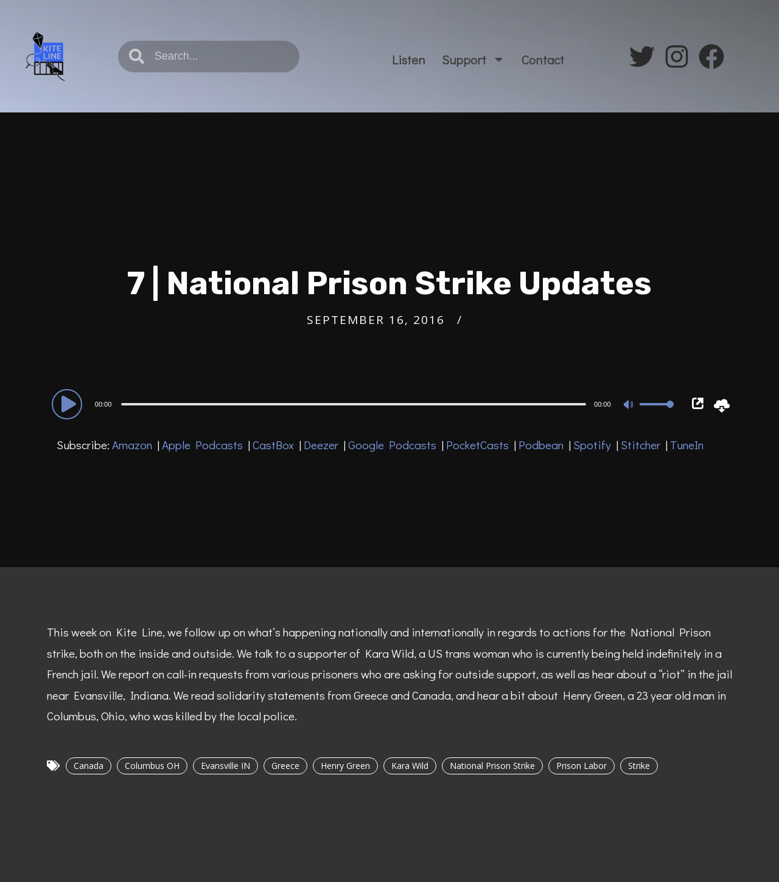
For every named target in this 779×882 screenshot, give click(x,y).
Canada (88, 765)
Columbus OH (152, 765)
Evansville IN (225, 765)
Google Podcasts (392, 444)
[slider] (353, 404)
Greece (285, 765)
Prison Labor (581, 765)
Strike (639, 765)
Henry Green (345, 765)
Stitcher (640, 444)
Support (473, 59)
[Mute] (630, 405)
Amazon (132, 444)
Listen (408, 59)
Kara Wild (409, 765)
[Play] (69, 403)
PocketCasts (477, 444)
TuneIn (687, 444)
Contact (543, 59)
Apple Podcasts (202, 444)
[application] (365, 403)
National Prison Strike (492, 765)
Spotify (592, 444)
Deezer (321, 444)
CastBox (273, 444)
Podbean (541, 444)
